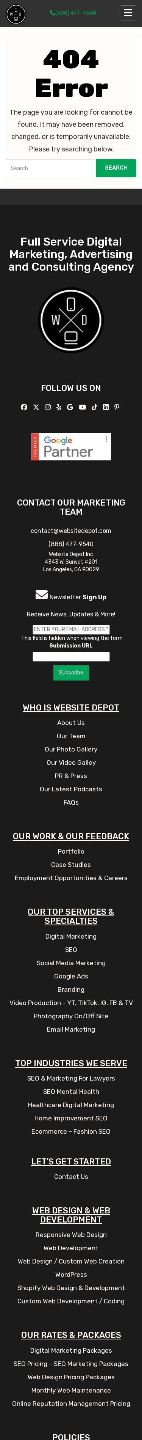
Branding (71, 989)
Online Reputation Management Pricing (71, 1403)
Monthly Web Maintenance (71, 1390)
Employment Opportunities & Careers (71, 878)
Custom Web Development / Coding (71, 1301)
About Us (71, 722)
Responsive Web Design (71, 1234)
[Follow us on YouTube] (83, 407)
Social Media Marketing (71, 963)
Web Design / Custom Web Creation (71, 1261)
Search (116, 167)
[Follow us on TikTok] (95, 407)
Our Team (71, 736)
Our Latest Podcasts (71, 789)
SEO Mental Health (71, 1091)
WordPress (71, 1274)
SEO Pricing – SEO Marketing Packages (71, 1364)
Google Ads (71, 976)
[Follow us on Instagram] (49, 407)
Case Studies (71, 864)
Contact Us (71, 1176)
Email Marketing (71, 1029)
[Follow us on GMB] (71, 407)
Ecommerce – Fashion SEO (71, 1131)
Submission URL (71, 646)
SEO (71, 949)
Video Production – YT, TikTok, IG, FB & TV (71, 1003)
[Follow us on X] (37, 407)
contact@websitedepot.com (71, 530)
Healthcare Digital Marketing (71, 1105)
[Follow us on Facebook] (25, 407)
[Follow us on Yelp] (59, 407)
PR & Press (71, 776)
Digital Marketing (71, 936)
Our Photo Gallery (71, 749)
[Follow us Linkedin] (107, 407)
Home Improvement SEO (71, 1118)
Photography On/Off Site (71, 1016)
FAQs (71, 802)
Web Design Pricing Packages (71, 1377)
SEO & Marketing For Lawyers (71, 1078)
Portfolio (71, 851)
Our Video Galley (71, 762)
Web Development (71, 1248)
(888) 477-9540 (73, 13)
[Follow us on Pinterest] (117, 407)
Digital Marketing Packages (71, 1350)
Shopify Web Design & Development (71, 1288)
